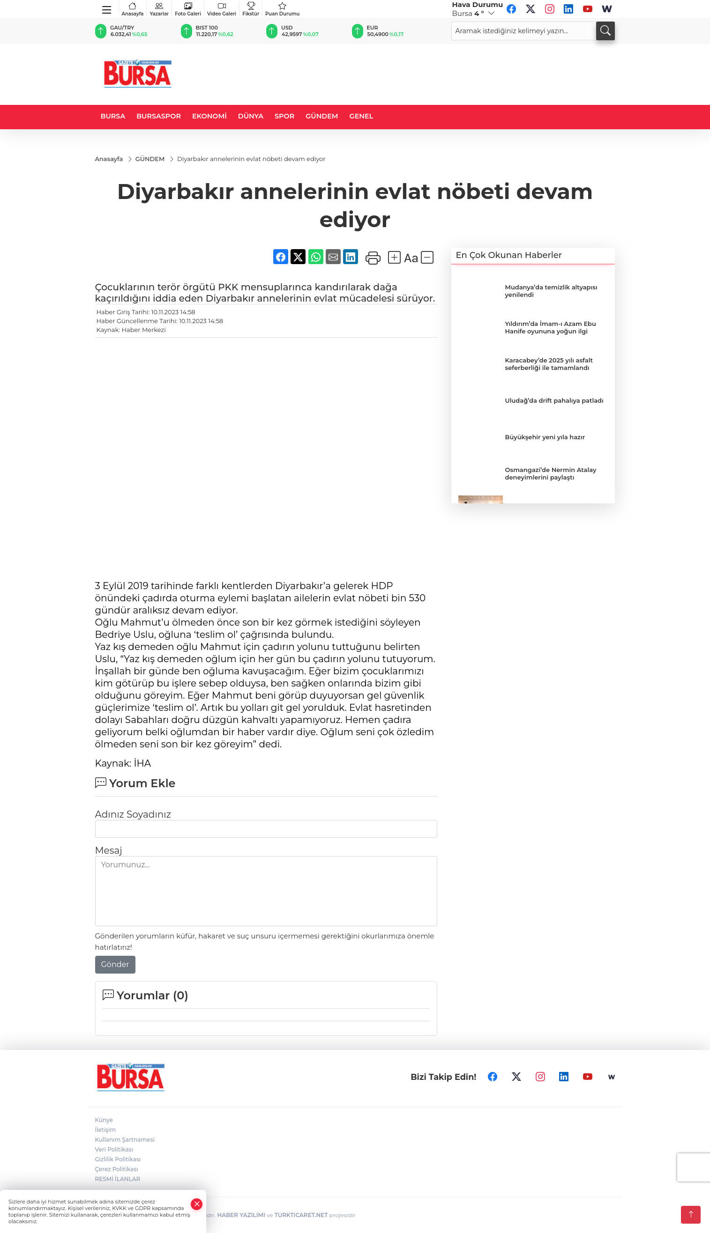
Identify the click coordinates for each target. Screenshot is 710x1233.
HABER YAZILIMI (241, 1214)
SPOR (284, 116)
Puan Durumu (282, 9)
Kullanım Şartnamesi (125, 1139)
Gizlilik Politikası (118, 1159)
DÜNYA (250, 116)
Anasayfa (133, 9)
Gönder (115, 964)
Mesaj (108, 850)
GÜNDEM (322, 116)
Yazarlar (159, 9)
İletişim (105, 1129)
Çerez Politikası (116, 1169)
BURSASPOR (158, 116)
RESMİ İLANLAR (118, 1178)
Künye (104, 1119)
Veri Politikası (114, 1149)
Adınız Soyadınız (133, 814)
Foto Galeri (188, 9)
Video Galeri (221, 9)
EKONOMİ (209, 116)
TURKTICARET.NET (301, 1214)
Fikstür (250, 9)
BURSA (113, 116)
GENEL (362, 116)
